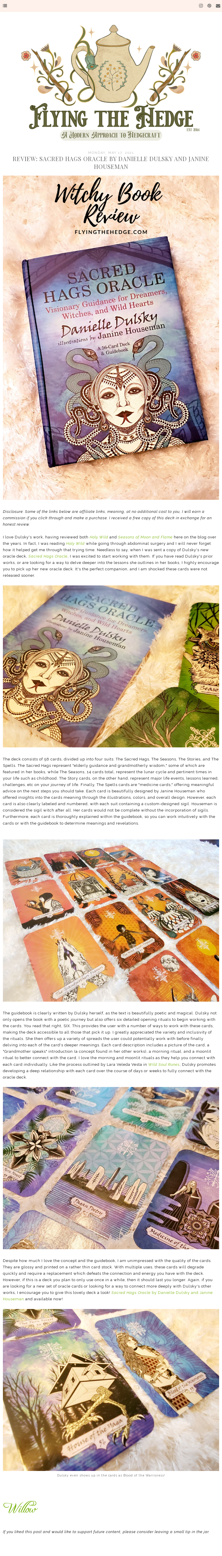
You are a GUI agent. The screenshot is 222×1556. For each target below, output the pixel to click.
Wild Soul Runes (164, 1064)
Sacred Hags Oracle (48, 556)
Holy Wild (99, 537)
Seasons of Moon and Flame (145, 537)
